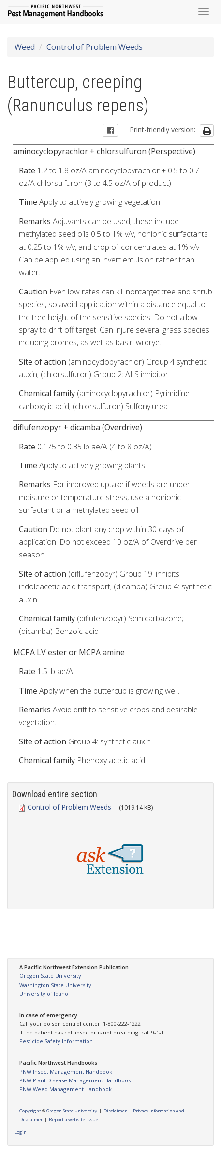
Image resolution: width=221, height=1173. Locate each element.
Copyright (30, 1111)
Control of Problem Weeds (94, 47)
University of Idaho (43, 993)
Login (21, 1132)
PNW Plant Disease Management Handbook (75, 1080)
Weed (25, 47)
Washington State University (55, 984)
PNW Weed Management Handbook (65, 1089)
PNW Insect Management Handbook (65, 1071)
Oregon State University (50, 975)
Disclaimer (115, 1111)
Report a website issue (73, 1119)
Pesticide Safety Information (56, 1041)
